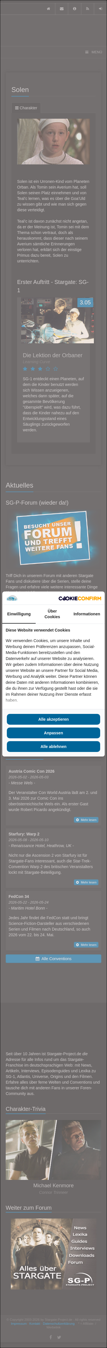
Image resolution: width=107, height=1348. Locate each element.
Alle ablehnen (53, 746)
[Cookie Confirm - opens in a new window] (79, 598)
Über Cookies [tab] (52, 614)
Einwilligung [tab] (19, 614)
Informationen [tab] (87, 614)
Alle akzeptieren (53, 719)
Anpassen (53, 733)
